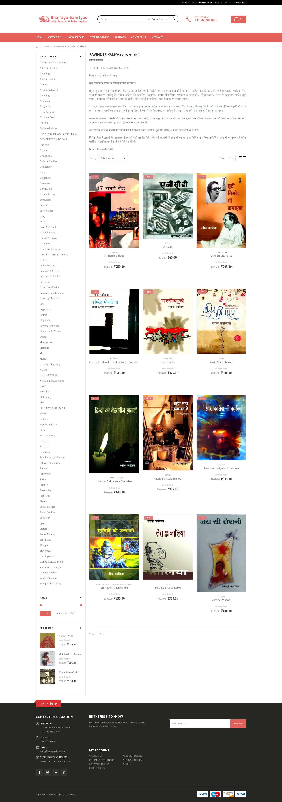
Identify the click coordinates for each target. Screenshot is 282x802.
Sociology (45, 517)
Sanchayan (45, 474)
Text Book (45, 539)
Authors (120, 37)
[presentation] (78, 628)
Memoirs (114, 359)
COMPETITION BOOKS (53, 139)
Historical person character (54, 254)
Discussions (46, 188)
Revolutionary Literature (53, 457)
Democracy (46, 166)
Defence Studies (48, 161)
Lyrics (43, 336)
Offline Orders (99, 37)
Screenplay (45, 490)
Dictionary (45, 177)
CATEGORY (54, 37)
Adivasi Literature (49, 68)
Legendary (45, 309)
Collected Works (48, 128)
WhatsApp (64, 772)
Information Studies (50, 276)
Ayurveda (45, 101)
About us (96, 756)
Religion (44, 441)
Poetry (43, 413)
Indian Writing (47, 265)
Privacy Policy (99, 764)
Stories (221, 465)
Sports (43, 523)
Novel (114, 252)
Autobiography (104, 584)
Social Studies (47, 512)
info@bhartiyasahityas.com (53, 751)
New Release (76, 37)
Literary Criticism (49, 325)
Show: (222, 158)
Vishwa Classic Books (51, 561)
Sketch (43, 501)
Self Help (45, 496)
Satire (168, 584)
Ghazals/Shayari (114, 478)
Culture (44, 150)
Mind (42, 353)
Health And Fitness (50, 249)
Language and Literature (53, 293)
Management (46, 342)
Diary (116, 584)
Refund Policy (133, 760)
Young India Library (50, 583)
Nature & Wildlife (49, 375)
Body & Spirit (47, 112)
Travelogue (126, 584)
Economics (45, 199)
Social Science (47, 506)
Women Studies (48, 572)
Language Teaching (50, 298)
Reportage (45, 452)
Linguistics (45, 320)
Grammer (45, 243)
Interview (45, 282)
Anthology (221, 252)
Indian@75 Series (49, 271)
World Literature (48, 578)
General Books (47, 232)
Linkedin (55, 772)
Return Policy (133, 756)
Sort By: (93, 158)
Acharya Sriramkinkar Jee (53, 62)
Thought (44, 545)
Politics (44, 419)
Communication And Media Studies (59, 134)
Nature (43, 369)
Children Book (47, 117)
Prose (43, 430)
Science (44, 485)
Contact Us (138, 37)
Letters (43, 315)
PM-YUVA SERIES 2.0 (52, 408)
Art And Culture (48, 79)
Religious (45, 446)
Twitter (47, 772)
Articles (44, 84)
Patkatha (44, 391)
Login (127, 764)
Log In (227, 3)
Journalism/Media (49, 287)
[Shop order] (113, 158)
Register (241, 3)
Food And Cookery (50, 227)
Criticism (45, 145)
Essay (43, 216)
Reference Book (48, 435)
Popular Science (48, 424)
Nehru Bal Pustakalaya (52, 380)
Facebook (39, 772)
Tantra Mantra (47, 534)
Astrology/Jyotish (49, 90)
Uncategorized (47, 556)
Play (42, 402)
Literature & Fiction (50, 331)
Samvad (44, 468)
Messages (157, 37)
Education (45, 205)
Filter (45, 613)
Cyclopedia (46, 155)
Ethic (42, 221)
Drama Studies (47, 194)
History (44, 260)
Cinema (44, 123)
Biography (45, 106)
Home (39, 37)
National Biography (50, 364)
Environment (46, 210)
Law (42, 304)
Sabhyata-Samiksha (50, 463)
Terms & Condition (102, 760)
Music (43, 358)
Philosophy (46, 397)
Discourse (45, 183)
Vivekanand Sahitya (50, 567)
